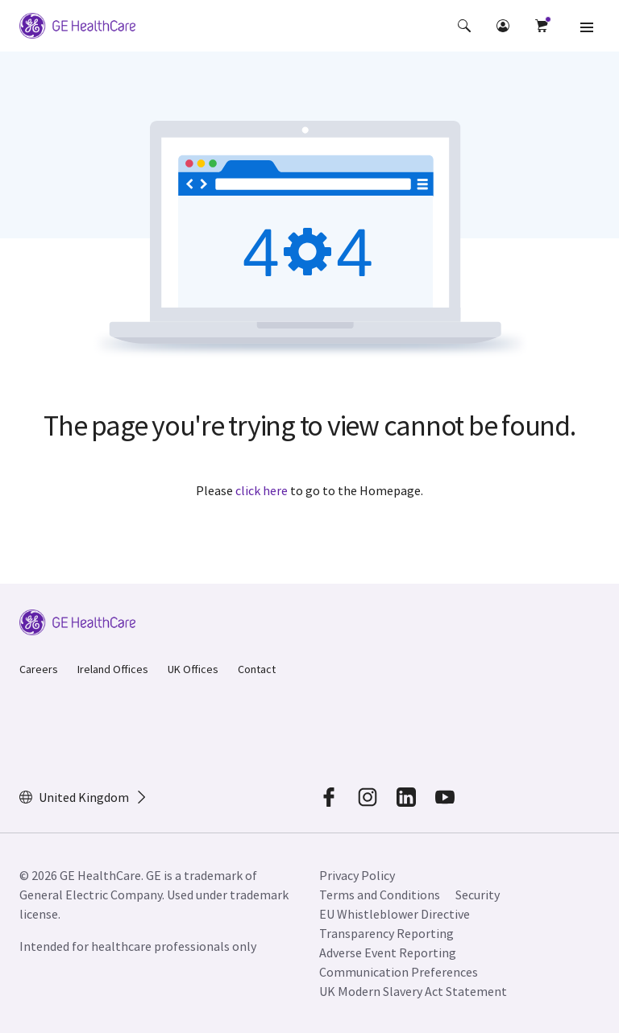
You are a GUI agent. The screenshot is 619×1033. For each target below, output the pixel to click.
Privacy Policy (357, 875)
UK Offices (193, 669)
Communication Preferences (398, 972)
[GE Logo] (77, 26)
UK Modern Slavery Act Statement (413, 991)
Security (478, 894)
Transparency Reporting (386, 933)
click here (261, 490)
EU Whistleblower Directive (394, 914)
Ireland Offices (112, 669)
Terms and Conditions (379, 894)
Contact (257, 669)
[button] (464, 25)
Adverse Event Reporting (387, 952)
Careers (38, 669)
